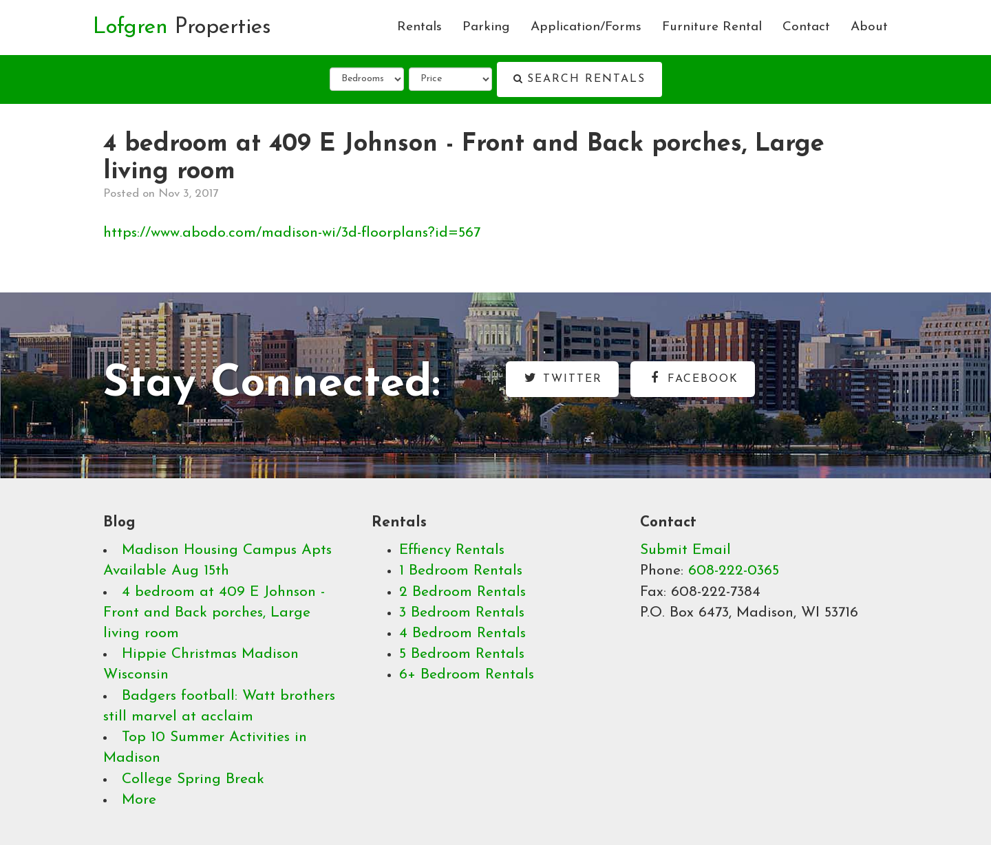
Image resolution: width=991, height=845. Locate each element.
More (139, 800)
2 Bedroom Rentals (462, 592)
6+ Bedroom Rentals (466, 674)
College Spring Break (193, 779)
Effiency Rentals (451, 550)
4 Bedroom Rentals (462, 633)
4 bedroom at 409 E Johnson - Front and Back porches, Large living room (214, 613)
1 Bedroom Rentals (460, 571)
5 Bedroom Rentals (461, 654)
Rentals (419, 27)
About (869, 27)
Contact (806, 27)
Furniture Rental (712, 27)
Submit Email (685, 550)
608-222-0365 (733, 571)
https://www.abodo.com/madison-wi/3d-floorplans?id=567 (291, 233)
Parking (486, 27)
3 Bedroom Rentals (461, 613)
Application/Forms (586, 27)
